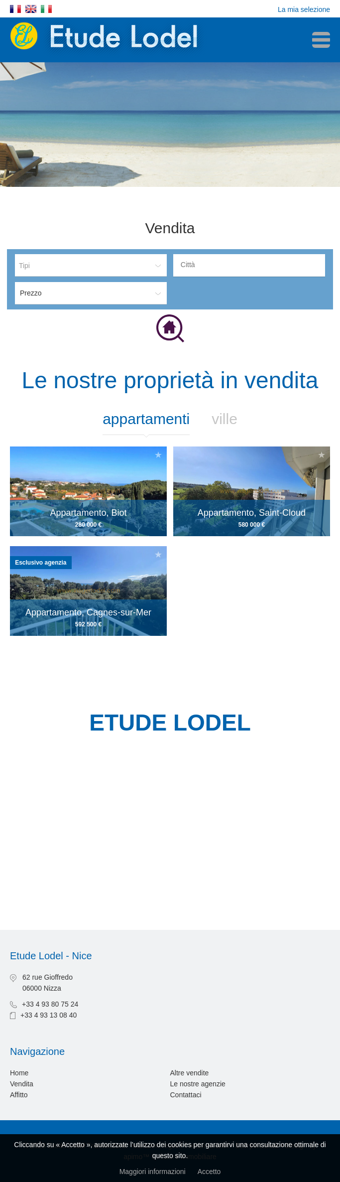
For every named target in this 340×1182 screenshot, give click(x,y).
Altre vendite (189, 1073)
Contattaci (186, 1095)
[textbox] (252, 264)
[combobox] (249, 265)
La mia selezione (304, 9)
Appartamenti (146, 419)
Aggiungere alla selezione (158, 454)
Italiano (46, 9)
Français (15, 9)
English (30, 9)
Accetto (209, 1172)
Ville (224, 419)
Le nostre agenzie (198, 1084)
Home (19, 1073)
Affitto (19, 1095)
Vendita (21, 1084)
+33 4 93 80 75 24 (50, 1004)
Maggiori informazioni (152, 1172)
